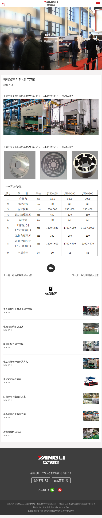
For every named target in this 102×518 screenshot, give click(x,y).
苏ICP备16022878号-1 (60, 507)
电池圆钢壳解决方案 (13, 344)
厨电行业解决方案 (12, 432)
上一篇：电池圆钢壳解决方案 (17, 275)
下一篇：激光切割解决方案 (85, 275)
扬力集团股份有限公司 (37, 511)
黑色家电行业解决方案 (14, 414)
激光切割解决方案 (12, 379)
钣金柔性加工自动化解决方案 (17, 309)
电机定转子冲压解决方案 (15, 361)
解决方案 (48, 41)
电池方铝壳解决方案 (13, 326)
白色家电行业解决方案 (14, 397)
